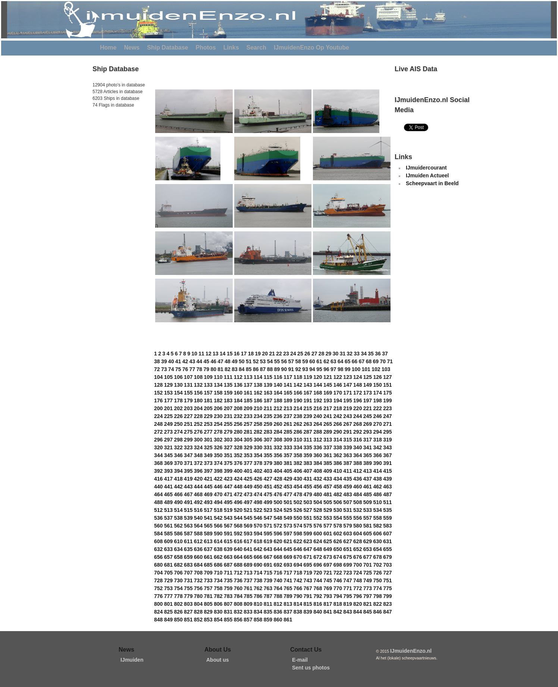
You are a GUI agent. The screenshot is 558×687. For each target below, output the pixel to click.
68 (369, 361)
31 (343, 354)
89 (277, 369)
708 (198, 573)
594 (258, 533)
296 (158, 440)
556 (357, 518)
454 (298, 487)
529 (327, 510)
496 (238, 502)
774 (377, 588)
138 (258, 385)
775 (387, 588)
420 (198, 479)
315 (347, 440)
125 (367, 377)
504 (317, 502)
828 (198, 612)
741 (287, 580)
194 (337, 400)
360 (317, 455)
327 (228, 447)
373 (208, 463)
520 (238, 510)
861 (287, 620)
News (132, 47)
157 (208, 393)
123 (347, 377)
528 (317, 510)
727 (387, 573)
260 (277, 424)
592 (238, 533)
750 (377, 580)
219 (347, 408)
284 (277, 432)
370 (178, 463)
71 (390, 361)
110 (218, 377)
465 (168, 494)
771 (347, 588)
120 (317, 377)
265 (327, 424)
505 (327, 502)
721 (327, 573)
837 (287, 612)
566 (218, 526)
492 (198, 502)
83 (235, 369)
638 (218, 549)
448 (238, 487)
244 (357, 416)
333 (287, 447)
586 (178, 533)
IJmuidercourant (426, 168)
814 (298, 604)
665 (248, 557)
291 (347, 432)
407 (308, 471)
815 (308, 604)
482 (337, 494)
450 (258, 487)
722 (337, 573)
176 (158, 400)
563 (188, 526)
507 (347, 502)
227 (188, 416)
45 (206, 361)
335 (308, 447)
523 (268, 510)
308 (277, 440)
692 (277, 565)
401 (248, 471)
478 (298, 494)
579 (347, 526)
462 (377, 487)
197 (367, 400)
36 (378, 354)
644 (277, 549)
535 (387, 510)
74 (171, 369)
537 (168, 518)
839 (308, 612)
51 (249, 361)
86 (256, 369)
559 (387, 518)
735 (228, 580)
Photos (206, 47)
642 (258, 549)
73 (164, 369)
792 (317, 596)
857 (248, 620)
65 (348, 361)
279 (228, 432)
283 (268, 432)
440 (158, 487)
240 (317, 416)
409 (327, 471)
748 (357, 580)
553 (327, 518)
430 (298, 479)
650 (337, 549)
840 (317, 612)
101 (366, 369)
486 (377, 494)
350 (218, 455)
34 (364, 354)
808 (238, 604)
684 (198, 565)
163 (268, 393)
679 (387, 557)
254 (218, 424)
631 (387, 541)
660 (198, 557)
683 (188, 565)
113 (248, 377)
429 (287, 479)
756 (198, 588)
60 (312, 361)
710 (218, 573)
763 (268, 588)
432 (317, 479)
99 (348, 369)
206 (218, 408)
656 (158, 557)
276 (198, 432)
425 (248, 479)
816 (317, 604)
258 (258, 424)
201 (168, 408)
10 (194, 354)
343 (387, 447)
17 (244, 354)
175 (387, 393)
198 (377, 400)
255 (228, 424)
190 (298, 400)
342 (377, 447)
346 (178, 455)
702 (377, 565)
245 (367, 416)
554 (337, 518)
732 (198, 580)
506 (337, 502)
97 (333, 369)
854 (218, 620)
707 (188, 573)
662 (218, 557)
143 (308, 385)
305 (248, 440)
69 (376, 361)
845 (367, 612)
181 (208, 400)
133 (208, 385)
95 (319, 369)
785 (248, 596)
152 (158, 393)
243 (347, 416)
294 (377, 432)
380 (277, 463)
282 (258, 432)
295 (387, 432)
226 (178, 416)
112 (238, 377)
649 (327, 549)
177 (168, 400)
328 (238, 447)
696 (317, 565)
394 (178, 471)
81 (220, 369)
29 (329, 354)
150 (377, 385)
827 (188, 612)
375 (228, 463)
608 (158, 541)
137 (248, 385)
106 (178, 377)
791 (308, 596)
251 (188, 424)
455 (308, 487)
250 (178, 424)
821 (367, 604)
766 (298, 588)
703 (387, 565)
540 (198, 518)
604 (357, 533)
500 (277, 502)
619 (268, 541)
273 (168, 432)
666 (258, 557)
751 (387, 580)
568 (238, 526)
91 (291, 369)
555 (347, 518)
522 (258, 510)
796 (357, 596)
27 (314, 354)
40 (171, 361)
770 (337, 588)
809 (248, 604)
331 (268, 447)
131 (188, 385)
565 (208, 526)
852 (198, 620)
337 (327, 447)
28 (322, 354)
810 (258, 604)
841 (327, 612)
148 (357, 385)
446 (218, 487)
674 (337, 557)
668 (277, 557)
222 (377, 408)
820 (357, 604)
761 (248, 588)
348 (198, 455)
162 (258, 393)
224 (158, 416)
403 (268, 471)
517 (208, 510)
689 (248, 565)
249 (168, 424)
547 (268, 518)
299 (188, 440)
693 (287, 565)
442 (178, 487)
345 (168, 455)
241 (327, 416)
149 (367, 385)
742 (298, 580)
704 (158, 573)
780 (198, 596)
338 (337, 447)
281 (248, 432)
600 (317, 533)
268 (357, 424)
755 (188, 588)
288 (317, 432)
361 (327, 455)
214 (298, 408)
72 (157, 369)
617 (248, 541)
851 (188, 620)
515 (188, 510)
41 (178, 361)
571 (268, 526)
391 (387, 463)
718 (298, 573)
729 (168, 580)
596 (277, 533)
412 (357, 471)
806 (218, 604)
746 (337, 580)
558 (377, 518)
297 (168, 440)
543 (228, 518)
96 (326, 369)
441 (168, 487)
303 (228, 440)
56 (284, 361)
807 (228, 604)
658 (178, 557)
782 (218, 596)
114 (258, 377)
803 (188, 604)
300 (198, 440)
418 (178, 479)
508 (357, 502)
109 (208, 377)
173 (367, 393)
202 (178, 408)
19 (258, 354)
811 (268, 604)
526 (298, 510)
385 (327, 463)
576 (317, 526)
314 (337, 440)
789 (287, 596)
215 (308, 408)
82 (228, 369)
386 (337, 463)
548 (277, 518)
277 (208, 432)
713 (248, 573)
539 (188, 518)
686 (218, 565)
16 (237, 354)
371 (188, 463)
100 (356, 369)
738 (258, 580)
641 (248, 549)
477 (287, 494)
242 (337, 416)
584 (158, 533)
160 (238, 393)
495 (228, 502)
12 (208, 354)
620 (277, 541)
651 (347, 549)
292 (357, 432)
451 (268, 487)
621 (287, 541)
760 (238, 588)
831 (228, 612)
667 (268, 557)
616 (238, 541)
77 (192, 369)
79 (206, 369)
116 (277, 377)
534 (377, 510)
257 (248, 424)
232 (238, 416)
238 (298, 416)
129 (168, 385)
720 (317, 573)
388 (357, 463)
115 (268, 377)
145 (327, 385)
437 (367, 479)
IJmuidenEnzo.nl (411, 651)
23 (286, 354)
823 (387, 604)
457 (327, 487)
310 (298, 440)
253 (208, 424)
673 (327, 557)
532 (357, 510)
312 (317, 440)
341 (367, 447)
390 (377, 463)
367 (387, 455)
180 (198, 400)
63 (333, 361)
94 (312, 369)
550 (298, 518)
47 (220, 361)
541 (208, 518)
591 (228, 533)
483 (347, 494)
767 (308, 588)
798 (377, 596)
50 (242, 361)
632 (158, 549)
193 (327, 400)
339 (347, 447)
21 (272, 354)
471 (228, 494)
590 (218, 533)
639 (228, 549)
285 (287, 432)
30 (336, 354)
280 (238, 432)
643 (268, 549)
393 (168, 471)
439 (387, 479)
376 (238, 463)
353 (248, 455)
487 (387, 494)
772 (357, 588)
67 (362, 361)
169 (327, 393)
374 (218, 463)
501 (287, 502)
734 (218, 580)
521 (248, 510)
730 (178, 580)
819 (347, 604)
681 (168, 565)
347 (188, 455)
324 (198, 447)
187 (268, 400)
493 (208, 502)
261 (287, 424)
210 (258, 408)
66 (355, 361)
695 (308, 565)
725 (367, 573)
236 (277, 416)
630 (377, 541)
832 (238, 612)
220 (357, 408)
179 (188, 400)
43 (192, 361)
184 (238, 400)
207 (228, 408)
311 (308, 440)
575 (308, 526)
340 (357, 447)
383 (308, 463)
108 (198, 377)
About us (217, 660)
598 (298, 533)
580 (357, 526)
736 (238, 580)
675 (347, 557)
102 (376, 369)
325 (208, 447)
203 (188, 408)
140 (277, 385)
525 (287, 510)
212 (277, 408)
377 (248, 463)
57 (291, 361)
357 (287, 455)
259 (268, 424)
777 (168, 596)
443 (188, 487)
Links (231, 47)
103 (386, 369)
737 (248, 580)
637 (208, 549)
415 (387, 471)
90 (284, 369)
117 (287, 377)
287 (308, 432)
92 (298, 369)
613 (208, 541)
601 (327, 533)
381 (287, 463)
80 (213, 369)
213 (287, 408)
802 (178, 604)
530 (337, 510)
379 (268, 463)
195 (347, 400)
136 (238, 385)
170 (337, 393)
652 (357, 549)
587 (188, 533)
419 (188, 479)
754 (178, 588)
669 (287, 557)
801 (168, 604)
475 (268, 494)
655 (387, 549)
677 (367, 557)
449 (248, 487)
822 (377, 604)
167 (308, 393)
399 (228, 471)
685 (208, 565)
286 (298, 432)
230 (218, 416)
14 (223, 354)
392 (158, 471)
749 (367, 580)
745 (327, 580)
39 (164, 361)
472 (238, 494)
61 (319, 361)
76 (185, 369)
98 (341, 369)
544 (238, 518)
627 (347, 541)
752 (158, 588)
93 (305, 369)
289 (327, 432)
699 (347, 565)
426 (258, 479)
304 (238, 440)
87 (263, 369)
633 (168, 549)
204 (198, 408)
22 (279, 354)
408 (317, 471)
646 (298, 549)
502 (298, 502)
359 (308, 455)
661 (208, 557)
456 (317, 487)
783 (228, 596)
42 (185, 361)
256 (238, 424)
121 (327, 377)
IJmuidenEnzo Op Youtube (311, 47)
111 (228, 377)
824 (158, 612)
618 (258, 541)
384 (317, 463)
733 (208, 580)
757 (208, 588)
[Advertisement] (115, 160)
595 (268, 533)
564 (198, 526)
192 (317, 400)
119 (308, 377)
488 (158, 502)
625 (327, 541)
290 (337, 432)
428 (277, 479)
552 (317, 518)
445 (208, 487)
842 (337, 612)
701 (367, 565)
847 (387, 612)
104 (158, 377)
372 (198, 463)
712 (238, 573)
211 (268, 408)
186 (258, 400)
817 (327, 604)
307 (268, 440)
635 (188, 549)
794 (337, 596)
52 (256, 361)
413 (367, 471)
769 (327, 588)
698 (337, 565)
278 (218, 432)
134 (218, 385)
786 (258, 596)
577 (327, 526)
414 (377, 471)
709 (208, 573)
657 (168, 557)
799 (387, 596)
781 (208, 596)
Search (256, 47)
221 (367, 408)
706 (178, 573)
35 (371, 354)
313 (327, 440)
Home (108, 47)
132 (198, 385)
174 (377, 393)
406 (298, 471)
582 (377, 526)
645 (287, 549)
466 (178, 494)
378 (258, 463)
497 (248, 502)
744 (317, 580)
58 (298, 361)
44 (200, 361)
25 (300, 354)
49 (235, 361)
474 (258, 494)
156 (198, 393)
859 (268, 620)
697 (327, 565)
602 (337, 533)
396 (198, 471)
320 (158, 447)
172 (357, 393)
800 (158, 604)
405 (287, 471)
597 (287, 533)
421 (208, 479)
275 (188, 432)
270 (377, 424)
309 (287, 440)
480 (317, 494)
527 (308, 510)
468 (198, 494)
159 (228, 393)
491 (188, 502)
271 (387, 424)
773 (367, 588)
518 (218, 510)
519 (228, 510)
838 (298, 612)
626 (337, 541)
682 (178, 565)
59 (305, 361)
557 (367, 518)
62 (326, 361)
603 (347, 533)
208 (238, 408)
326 (218, 447)
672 (317, 557)
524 (277, 510)
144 (317, 385)
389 (367, 463)
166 (298, 393)
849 (168, 620)
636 (198, 549)
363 (347, 455)
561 (168, 526)
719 (308, 573)
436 (357, 479)
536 (158, 518)
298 (178, 440)
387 (347, 463)
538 (178, 518)
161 (248, 393)
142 (298, 385)
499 (268, 502)
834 (258, 612)
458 (337, 487)
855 (228, 620)
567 (228, 526)
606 (377, 533)
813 (287, 604)
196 (357, 400)
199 (387, 400)
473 (248, 494)
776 (158, 596)
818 (337, 604)
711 (228, 573)
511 (387, 502)
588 (198, 533)
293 (367, 432)
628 (357, 541)
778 (178, 596)
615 (228, 541)
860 (277, 620)
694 (298, 565)
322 (178, 447)
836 (277, 612)
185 (248, 400)
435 (347, 479)
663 (228, 557)
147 (347, 385)
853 (208, 620)
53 (263, 361)
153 (168, 393)
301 (208, 440)
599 (308, 533)
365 (367, 455)
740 (277, 580)
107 (188, 377)
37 (385, 354)
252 (198, 424)
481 (327, 494)
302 (218, 440)
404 (277, 471)
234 (258, 416)
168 (317, 393)
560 (158, 526)
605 (367, 533)
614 (218, 541)
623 (308, 541)
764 (277, 588)
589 (208, 533)
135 (228, 385)
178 (178, 400)
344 (158, 455)
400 (238, 471)
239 (308, 416)
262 (298, 424)
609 (168, 541)
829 (208, 612)
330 (258, 447)
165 (287, 393)
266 (337, 424)
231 (228, 416)
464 (158, 494)
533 (367, 510)
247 (387, 416)
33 (357, 354)
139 (268, 385)
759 (228, 588)
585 (168, 533)
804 (198, 604)
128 (158, 385)
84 (242, 369)
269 (367, 424)
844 (357, 612)
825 (168, 612)
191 (308, 400)
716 (277, 573)
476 (277, 494)
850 (178, 620)
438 (377, 479)
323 (188, 447)
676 (357, 557)
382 (298, 463)
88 (270, 369)
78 (200, 369)
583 (387, 526)
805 (208, 604)
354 (258, 455)
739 (268, 580)
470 (218, 494)
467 (188, 494)
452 (277, 487)
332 (277, 447)
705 (168, 573)
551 (308, 518)
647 (308, 549)
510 (377, 502)
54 (270, 361)
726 (377, 573)
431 (308, 479)
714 (258, 573)
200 (158, 408)
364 (357, 455)
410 (337, 471)
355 (268, 455)
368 (158, 463)
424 (238, 479)
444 (198, 487)
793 (327, 596)
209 (248, 408)
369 (168, 463)
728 (158, 580)
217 (327, 408)
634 (178, 549)
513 (168, 510)
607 (387, 533)
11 (201, 354)
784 (238, 596)
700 (357, 565)
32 (350, 354)
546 (258, 518)
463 (387, 487)
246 (377, 416)
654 (377, 549)
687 (228, 565)
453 (287, 487)
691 (268, 565)
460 (357, 487)
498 (258, 502)
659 (188, 557)
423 (228, 479)
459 (347, 487)
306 (258, 440)
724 (357, 573)
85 (249, 369)
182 (218, 400)
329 (248, 447)
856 (238, 620)
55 (277, 361)
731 (188, 580)
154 (178, 393)
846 (377, 612)
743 (308, 580)
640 (238, 549)
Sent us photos (311, 668)
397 (208, 471)
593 (248, 533)
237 (287, 416)
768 (317, 588)
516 (198, 510)
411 (347, 471)
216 (317, 408)
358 (298, 455)
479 (308, 494)
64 (341, 361)
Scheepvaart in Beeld (432, 183)
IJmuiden (131, 660)
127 (387, 377)
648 (317, 549)
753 (168, 588)
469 (208, 494)
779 (188, 596)
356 (277, 455)
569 (248, 526)
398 (218, 471)
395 (188, 471)
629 (367, 541)
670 (298, 557)
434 (337, 479)
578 (337, 526)
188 (277, 400)
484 (357, 494)
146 (337, 385)
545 (248, 518)
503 (308, 502)
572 (277, 526)
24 (293, 354)
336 (317, 447)
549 (287, 518)
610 (178, 541)
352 (238, 455)
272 (158, 432)
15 (230, 354)
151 (387, 385)
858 (258, 620)
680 (158, 565)
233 (248, 416)
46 (213, 361)
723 (347, 573)
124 (357, 377)
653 (367, 549)
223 (387, 408)
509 (367, 502)
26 (307, 354)
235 (268, 416)
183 (228, 400)
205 (208, 408)
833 (248, 612)
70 (383, 361)
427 (268, 479)
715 (268, 573)
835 (268, 612)
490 (178, 502)
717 (287, 573)
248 (158, 424)
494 (218, 502)
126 (377, 377)
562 (178, 526)
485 (367, 494)
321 (168, 447)
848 (158, 620)
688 (238, 565)
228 (198, 416)
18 (251, 354)
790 (298, 596)
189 (287, 400)
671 (308, 557)
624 (317, 541)
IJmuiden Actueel (427, 175)
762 (258, 588)
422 (218, 479)
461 (367, 487)
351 (228, 455)
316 (357, 440)
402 (258, 471)
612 (198, 541)
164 (277, 393)
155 (188, 393)
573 (287, 526)
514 (178, 510)
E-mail (300, 660)
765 (287, 588)
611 (188, 541)
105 (168, 377)
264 (317, 424)
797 (367, 596)
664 (238, 557)
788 (277, 596)
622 (298, 541)
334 (298, 447)
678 (377, 557)
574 (298, 526)
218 (337, 408)
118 (298, 377)
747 (347, 580)
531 (347, 510)
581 (367, 526)
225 (168, 416)
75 (178, 369)
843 (347, 612)
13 (216, 354)
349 (208, 455)
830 (218, 612)
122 (337, 377)
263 (308, 424)
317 (367, 440)
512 (158, 510)
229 (208, 416)
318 (377, 440)
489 (168, 502)
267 (347, 424)
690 (258, 565)
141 (287, 385)
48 (228, 361)
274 (178, 432)
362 (337, 455)
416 (158, 479)
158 (218, 393)
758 (218, 588)
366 (377, 455)
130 (178, 385)
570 (258, 526)
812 (277, 604)
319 (387, 440)
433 (327, 479)
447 (228, 487)
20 (265, 354)
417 (168, 479)
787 (268, 596)
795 (347, 596)
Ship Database (167, 47)
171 (347, 393)
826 (178, 612)
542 (218, 518)
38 (157, 361)
